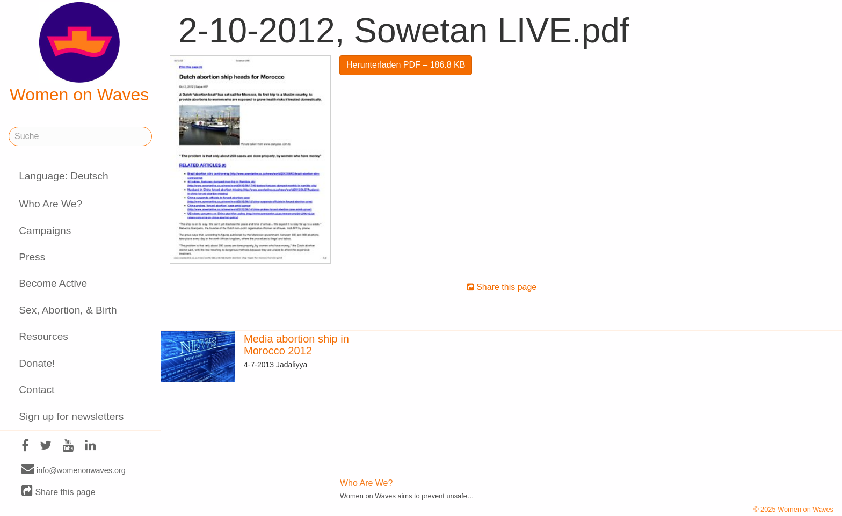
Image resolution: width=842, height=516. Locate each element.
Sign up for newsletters (71, 416)
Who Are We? (50, 203)
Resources (43, 336)
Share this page (58, 491)
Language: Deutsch (63, 175)
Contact (36, 389)
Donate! (37, 363)
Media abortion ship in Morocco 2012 (296, 345)
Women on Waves (79, 53)
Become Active (53, 283)
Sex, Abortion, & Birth (68, 310)
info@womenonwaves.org (73, 469)
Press (32, 257)
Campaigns (45, 230)
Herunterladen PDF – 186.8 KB (405, 64)
